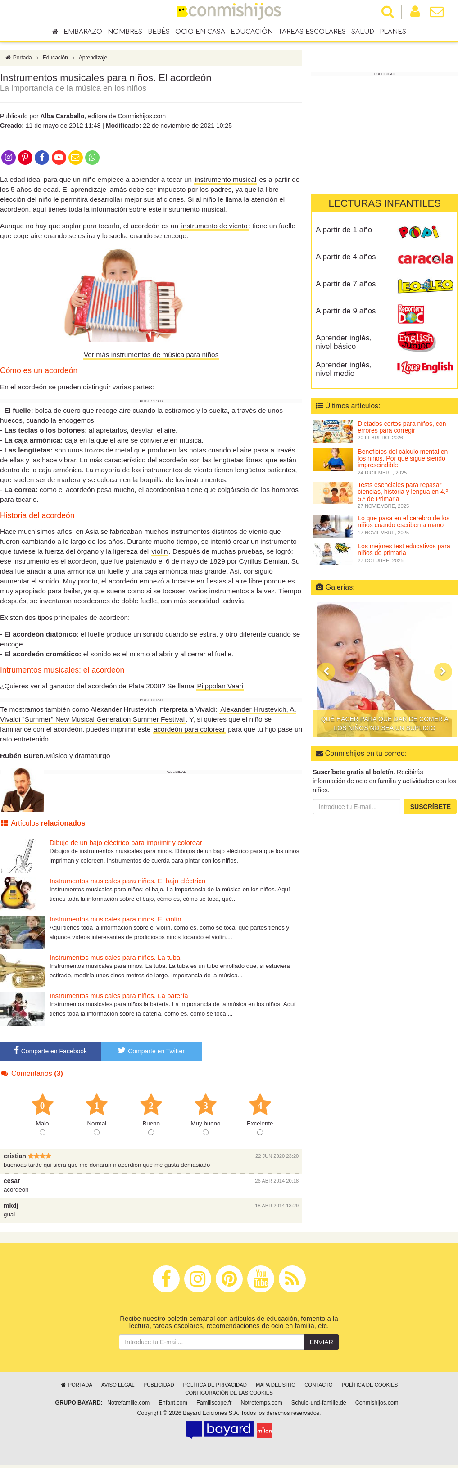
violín (160, 553)
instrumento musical (225, 181)
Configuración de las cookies (229, 1395)
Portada (18, 60)
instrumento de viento (214, 228)
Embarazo (82, 32)
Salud (362, 32)
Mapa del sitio (275, 1387)
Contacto (318, 1387)
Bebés (159, 32)
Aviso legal (117, 1387)
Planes (393, 32)
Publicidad (159, 1387)
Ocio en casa (200, 32)
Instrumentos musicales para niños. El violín (115, 921)
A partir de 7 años (346, 284)
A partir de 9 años (346, 311)
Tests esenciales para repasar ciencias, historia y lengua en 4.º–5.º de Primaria (404, 491)
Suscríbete (430, 806)
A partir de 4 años (346, 257)
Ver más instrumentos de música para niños (151, 357)
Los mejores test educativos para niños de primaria (404, 549)
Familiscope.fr (213, 1405)
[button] (326, 672)
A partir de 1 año (344, 230)
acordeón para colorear (189, 731)
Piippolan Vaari (220, 688)
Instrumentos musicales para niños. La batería (119, 998)
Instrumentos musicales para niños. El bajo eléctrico (127, 883)
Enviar (321, 1344)
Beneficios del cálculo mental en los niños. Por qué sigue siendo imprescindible (403, 458)
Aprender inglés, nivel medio (344, 369)
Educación (252, 32)
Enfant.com (173, 1405)
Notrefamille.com (128, 1405)
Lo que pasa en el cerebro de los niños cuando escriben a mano (403, 521)
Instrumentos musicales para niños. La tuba (115, 959)
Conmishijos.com (377, 1405)
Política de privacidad (215, 1387)
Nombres (125, 32)
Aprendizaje (93, 60)
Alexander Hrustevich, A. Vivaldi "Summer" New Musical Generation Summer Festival (148, 716)
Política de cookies (370, 1387)
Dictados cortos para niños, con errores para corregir (402, 427)
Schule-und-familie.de (318, 1405)
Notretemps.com (261, 1405)
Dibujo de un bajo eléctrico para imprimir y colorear (126, 845)
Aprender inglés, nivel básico (344, 342)
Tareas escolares (312, 32)
